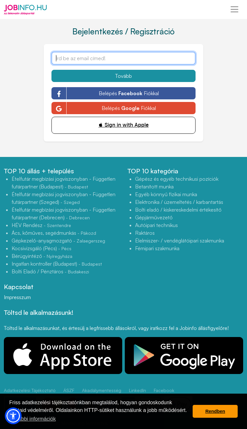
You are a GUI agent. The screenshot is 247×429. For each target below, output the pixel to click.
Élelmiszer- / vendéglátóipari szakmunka (179, 240)
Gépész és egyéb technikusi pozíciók (176, 179)
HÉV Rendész (41, 225)
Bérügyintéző (42, 256)
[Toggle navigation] (234, 9)
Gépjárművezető (154, 217)
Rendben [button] (215, 411)
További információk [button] (33, 419)
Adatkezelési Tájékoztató (30, 390)
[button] (13, 416)
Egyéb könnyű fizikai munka (166, 194)
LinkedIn (137, 390)
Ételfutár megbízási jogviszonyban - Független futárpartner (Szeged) (63, 198)
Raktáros (145, 233)
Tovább (123, 76)
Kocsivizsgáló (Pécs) (41, 248)
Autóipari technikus (156, 225)
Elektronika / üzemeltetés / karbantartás (179, 202)
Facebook (164, 390)
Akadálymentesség (101, 390)
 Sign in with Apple (123, 125)
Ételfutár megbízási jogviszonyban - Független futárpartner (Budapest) (63, 183)
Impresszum (17, 297)
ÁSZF (68, 390)
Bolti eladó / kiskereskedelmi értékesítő (178, 209)
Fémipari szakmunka (157, 248)
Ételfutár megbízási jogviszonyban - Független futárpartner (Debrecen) (63, 213)
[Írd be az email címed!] (123, 58)
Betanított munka (154, 186)
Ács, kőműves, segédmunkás (54, 233)
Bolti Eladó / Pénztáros (50, 271)
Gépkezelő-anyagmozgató (58, 240)
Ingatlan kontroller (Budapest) (57, 263)
